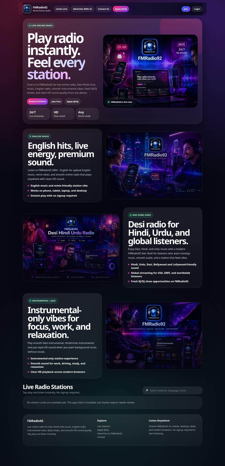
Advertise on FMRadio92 (109, 433)
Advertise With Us (82, 8)
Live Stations (103, 426)
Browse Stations (37, 101)
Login (197, 8)
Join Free (56, 101)
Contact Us (103, 8)
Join (186, 8)
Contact (101, 437)
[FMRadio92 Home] (37, 9)
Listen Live (61, 8)
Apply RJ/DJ (121, 8)
